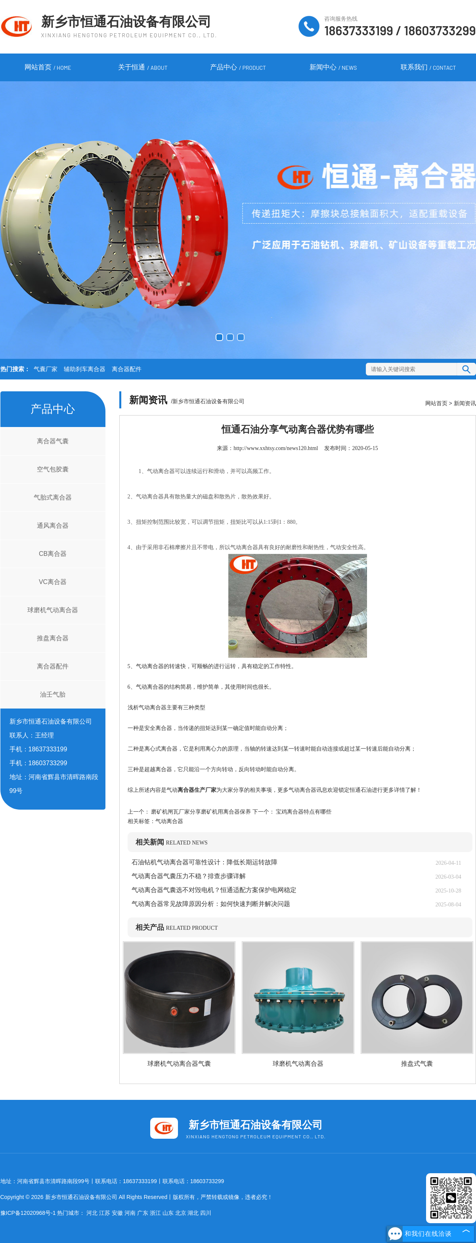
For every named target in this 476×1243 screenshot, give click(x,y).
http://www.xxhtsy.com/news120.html (275, 448)
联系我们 (428, 68)
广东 (142, 1213)
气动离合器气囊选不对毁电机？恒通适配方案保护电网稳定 (214, 890)
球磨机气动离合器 (52, 610)
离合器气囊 (53, 441)
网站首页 (48, 68)
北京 (180, 1213)
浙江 (155, 1213)
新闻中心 (333, 68)
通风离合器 (53, 525)
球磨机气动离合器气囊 (179, 1063)
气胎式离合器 (53, 497)
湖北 (193, 1213)
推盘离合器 (53, 638)
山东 (168, 1213)
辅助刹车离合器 (84, 369)
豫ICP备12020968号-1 (28, 1213)
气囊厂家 (45, 369)
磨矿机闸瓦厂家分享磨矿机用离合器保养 (201, 812)
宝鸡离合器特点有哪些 (303, 812)
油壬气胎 (52, 694)
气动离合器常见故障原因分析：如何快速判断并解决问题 (211, 903)
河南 (130, 1213)
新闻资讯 (465, 403)
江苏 (104, 1213)
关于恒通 (142, 68)
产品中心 (238, 68)
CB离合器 (53, 553)
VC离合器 (53, 581)
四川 (205, 1213)
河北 (91, 1213)
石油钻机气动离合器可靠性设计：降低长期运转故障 (204, 862)
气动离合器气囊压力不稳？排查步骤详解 (189, 876)
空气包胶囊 (53, 469)
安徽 (117, 1213)
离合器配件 (126, 369)
